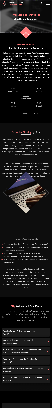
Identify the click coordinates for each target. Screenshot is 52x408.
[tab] (26, 332)
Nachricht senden (28, 320)
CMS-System (19, 56)
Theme (5, 77)
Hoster (31, 71)
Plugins (45, 59)
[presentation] (48, 4)
